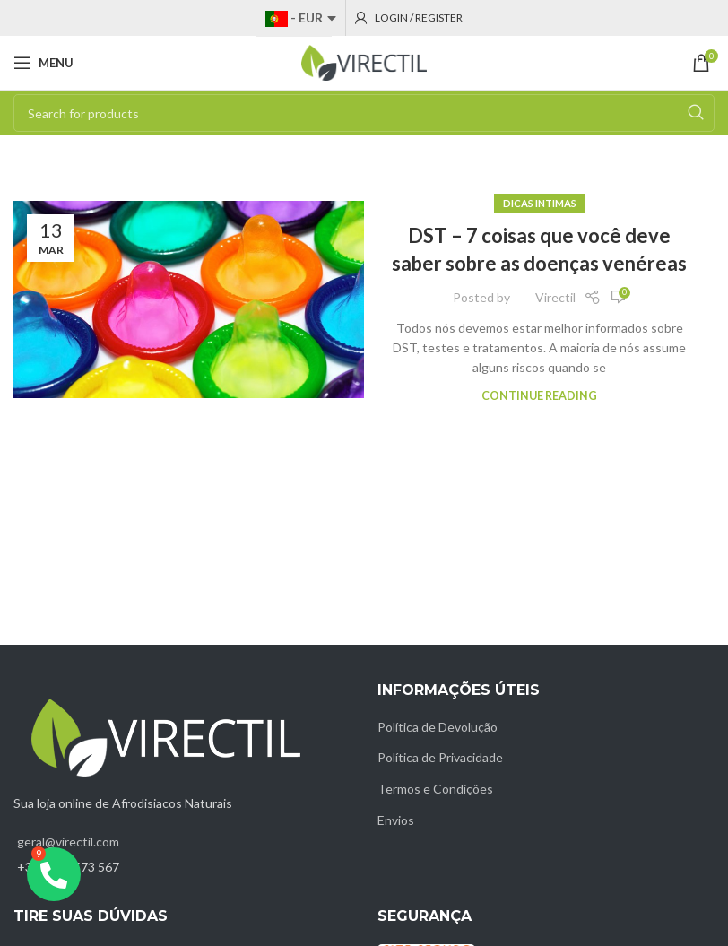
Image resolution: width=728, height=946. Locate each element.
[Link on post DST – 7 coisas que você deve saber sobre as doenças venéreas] (188, 299)
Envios (395, 820)
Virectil (555, 297)
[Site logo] (364, 61)
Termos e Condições (435, 788)
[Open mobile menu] (43, 63)
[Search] (364, 113)
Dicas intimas (539, 203)
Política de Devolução (437, 726)
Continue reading (539, 396)
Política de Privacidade (440, 757)
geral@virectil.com (68, 841)
